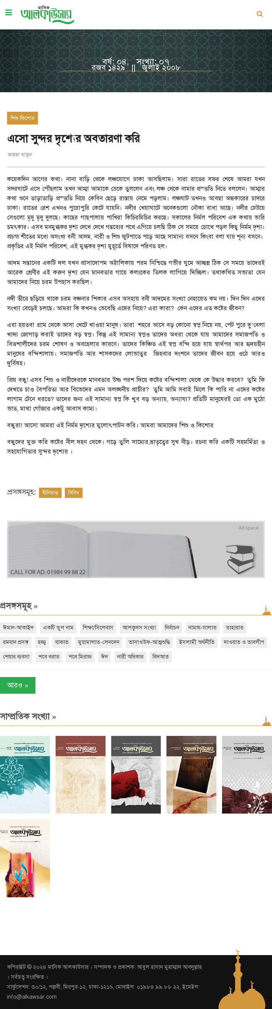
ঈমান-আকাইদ (18, 627)
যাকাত (62, 642)
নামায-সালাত (202, 627)
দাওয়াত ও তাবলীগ (244, 642)
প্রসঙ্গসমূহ (19, 605)
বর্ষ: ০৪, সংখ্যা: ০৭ (136, 61)
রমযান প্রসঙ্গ (16, 642)
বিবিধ (73, 492)
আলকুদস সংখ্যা (139, 627)
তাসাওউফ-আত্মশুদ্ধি (149, 642)
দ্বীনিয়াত (50, 492)
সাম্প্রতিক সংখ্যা (28, 716)
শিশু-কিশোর (22, 118)
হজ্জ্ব (42, 642)
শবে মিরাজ (80, 656)
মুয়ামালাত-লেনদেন (98, 642)
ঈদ (104, 656)
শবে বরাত (49, 656)
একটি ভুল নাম (58, 627)
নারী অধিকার (130, 656)
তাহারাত (235, 627)
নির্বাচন (172, 627)
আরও (17, 685)
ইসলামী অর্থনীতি (197, 642)
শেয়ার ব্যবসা (16, 656)
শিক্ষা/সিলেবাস (98, 627)
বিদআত (161, 656)
